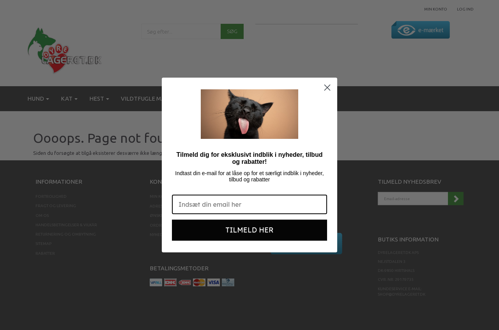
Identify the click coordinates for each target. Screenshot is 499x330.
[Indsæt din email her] (249, 204)
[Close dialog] (327, 87)
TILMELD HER (250, 229)
